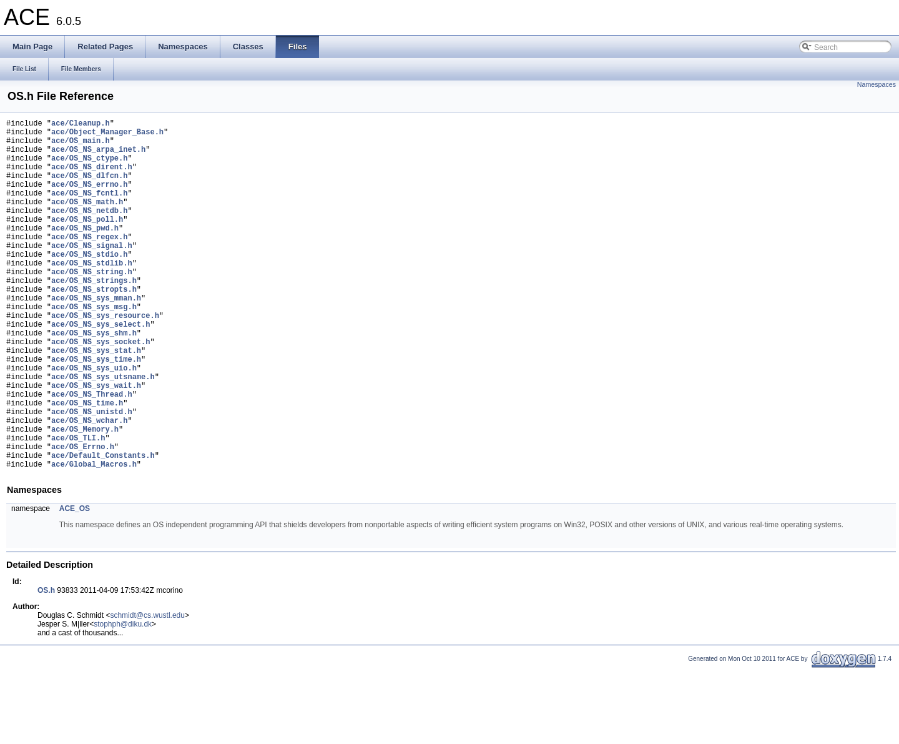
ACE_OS (74, 583)
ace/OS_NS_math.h (87, 220)
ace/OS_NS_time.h (87, 464)
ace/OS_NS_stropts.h (94, 326)
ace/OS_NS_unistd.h (91, 475)
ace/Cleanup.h (80, 124)
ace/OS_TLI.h (78, 507)
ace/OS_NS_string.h (91, 305)
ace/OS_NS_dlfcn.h (89, 188)
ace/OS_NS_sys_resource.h (105, 358)
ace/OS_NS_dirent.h (91, 177)
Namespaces (876, 84)
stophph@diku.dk (123, 699)
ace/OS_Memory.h (85, 496)
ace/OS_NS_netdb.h (89, 231)
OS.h (46, 665)
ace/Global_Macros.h (94, 538)
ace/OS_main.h (80, 146)
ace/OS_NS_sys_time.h (96, 411)
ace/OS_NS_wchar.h (89, 485)
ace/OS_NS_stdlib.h (91, 294)
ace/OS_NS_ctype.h (89, 167)
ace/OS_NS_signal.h (91, 273)
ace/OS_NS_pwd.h (85, 252)
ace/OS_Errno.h (82, 517)
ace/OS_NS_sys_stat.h (96, 400)
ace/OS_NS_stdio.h (89, 284)
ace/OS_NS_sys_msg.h (94, 347)
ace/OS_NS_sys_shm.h (94, 379)
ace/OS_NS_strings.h (94, 315)
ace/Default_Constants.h (103, 528)
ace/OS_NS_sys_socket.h (100, 390)
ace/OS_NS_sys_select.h (100, 369)
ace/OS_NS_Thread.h (91, 454)
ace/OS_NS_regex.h (89, 262)
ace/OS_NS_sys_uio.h (94, 422)
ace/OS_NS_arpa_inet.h (98, 156)
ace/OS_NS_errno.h (89, 199)
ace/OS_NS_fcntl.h (89, 209)
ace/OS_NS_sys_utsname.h (103, 432)
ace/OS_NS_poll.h (87, 241)
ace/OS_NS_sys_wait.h (96, 443)
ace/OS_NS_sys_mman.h (96, 337)
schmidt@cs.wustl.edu (147, 690)
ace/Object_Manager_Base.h (107, 135)
